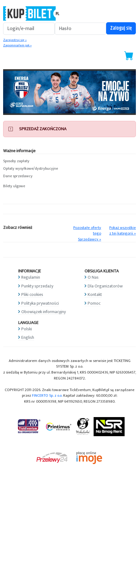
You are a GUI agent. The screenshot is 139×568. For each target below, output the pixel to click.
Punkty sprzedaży (37, 286)
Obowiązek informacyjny (43, 311)
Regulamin (30, 277)
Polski (26, 329)
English (27, 337)
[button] (69, 161)
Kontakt (95, 294)
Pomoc (94, 303)
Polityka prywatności (40, 303)
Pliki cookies (32, 294)
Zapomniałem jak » (17, 45)
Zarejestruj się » (15, 40)
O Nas (93, 277)
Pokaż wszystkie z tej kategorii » (122, 231)
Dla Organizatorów (105, 286)
